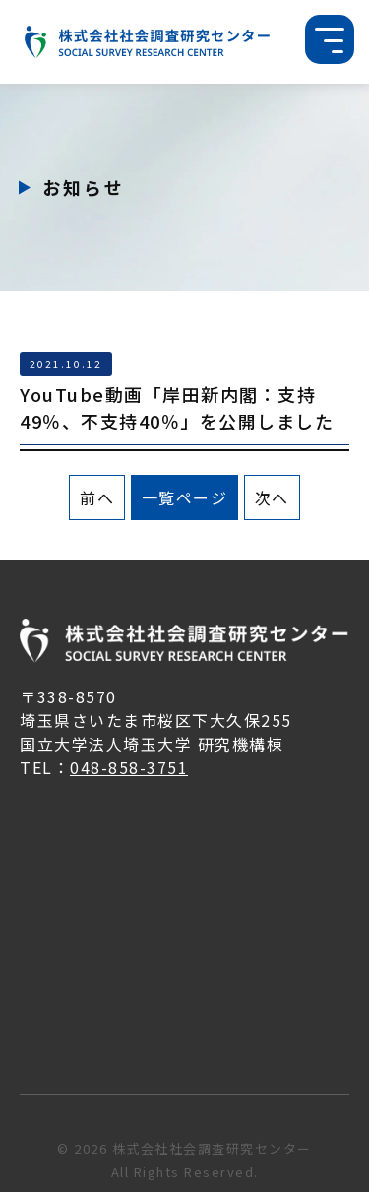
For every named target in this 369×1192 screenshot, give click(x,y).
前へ (97, 497)
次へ (272, 497)
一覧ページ (185, 497)
